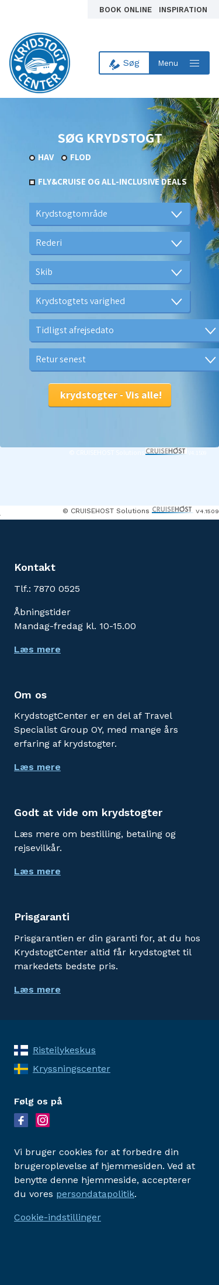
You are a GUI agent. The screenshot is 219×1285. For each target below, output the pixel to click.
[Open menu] (180, 63)
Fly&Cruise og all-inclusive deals (112, 181)
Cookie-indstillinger (57, 1217)
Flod (80, 157)
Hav (46, 157)
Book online (126, 9)
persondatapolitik (95, 1193)
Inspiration (183, 9)
